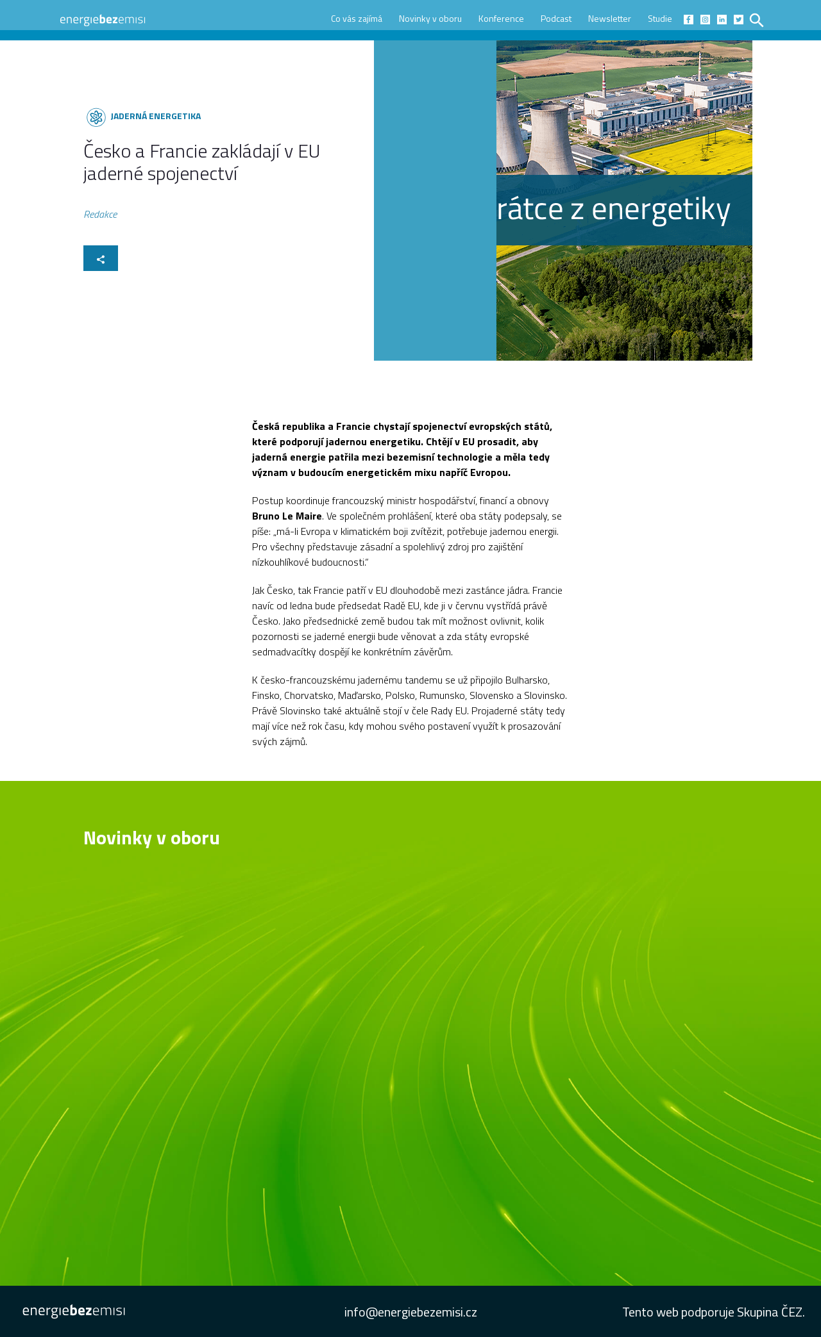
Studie (660, 18)
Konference (501, 18)
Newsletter (609, 18)
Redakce (100, 216)
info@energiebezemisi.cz (410, 1312)
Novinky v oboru (430, 18)
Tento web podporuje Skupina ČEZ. (713, 1312)
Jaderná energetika (155, 115)
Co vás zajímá (356, 18)
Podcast (556, 18)
